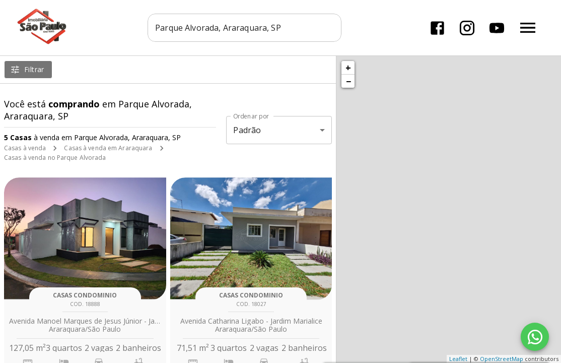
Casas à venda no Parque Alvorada (55, 157)
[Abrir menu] (528, 28)
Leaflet (458, 358)
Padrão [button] (247, 130)
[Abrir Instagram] (467, 28)
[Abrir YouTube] (497, 28)
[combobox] (245, 28)
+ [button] (348, 68)
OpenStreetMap (501, 358)
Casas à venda (25, 148)
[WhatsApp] (535, 337)
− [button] (348, 81)
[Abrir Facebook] (437, 28)
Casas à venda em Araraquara (108, 148)
